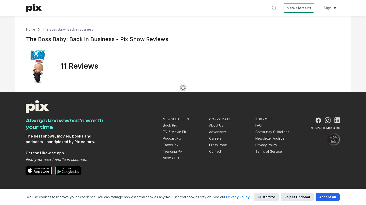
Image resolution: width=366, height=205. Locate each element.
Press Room (218, 145)
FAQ (258, 125)
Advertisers (218, 132)
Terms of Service (268, 151)
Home (30, 29)
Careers (215, 138)
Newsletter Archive (270, 138)
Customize (266, 197)
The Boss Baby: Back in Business (67, 29)
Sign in (330, 8)
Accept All (327, 197)
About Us (216, 125)
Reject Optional (297, 197)
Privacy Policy (266, 145)
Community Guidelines (272, 132)
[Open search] (274, 8)
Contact (215, 151)
